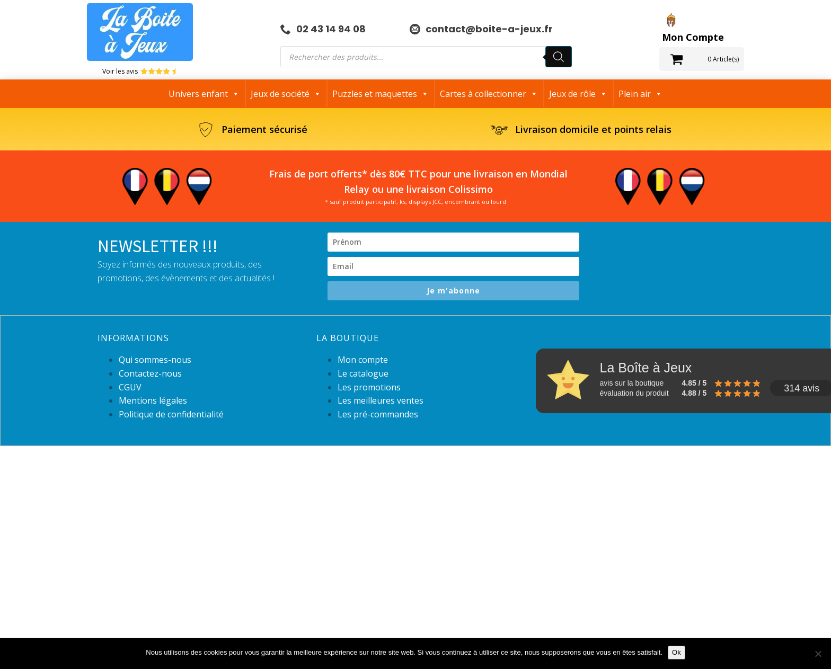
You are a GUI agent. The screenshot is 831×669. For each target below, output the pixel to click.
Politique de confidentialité (171, 414)
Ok (676, 652)
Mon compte (363, 359)
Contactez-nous (150, 373)
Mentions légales (153, 400)
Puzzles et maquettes (380, 94)
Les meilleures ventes (380, 400)
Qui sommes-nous (155, 359)
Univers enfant (204, 94)
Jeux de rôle (578, 94)
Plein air (640, 94)
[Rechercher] (558, 56)
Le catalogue (363, 373)
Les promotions (369, 387)
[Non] (817, 653)
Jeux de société (286, 94)
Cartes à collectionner (489, 94)
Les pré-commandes (378, 414)
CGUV (130, 387)
